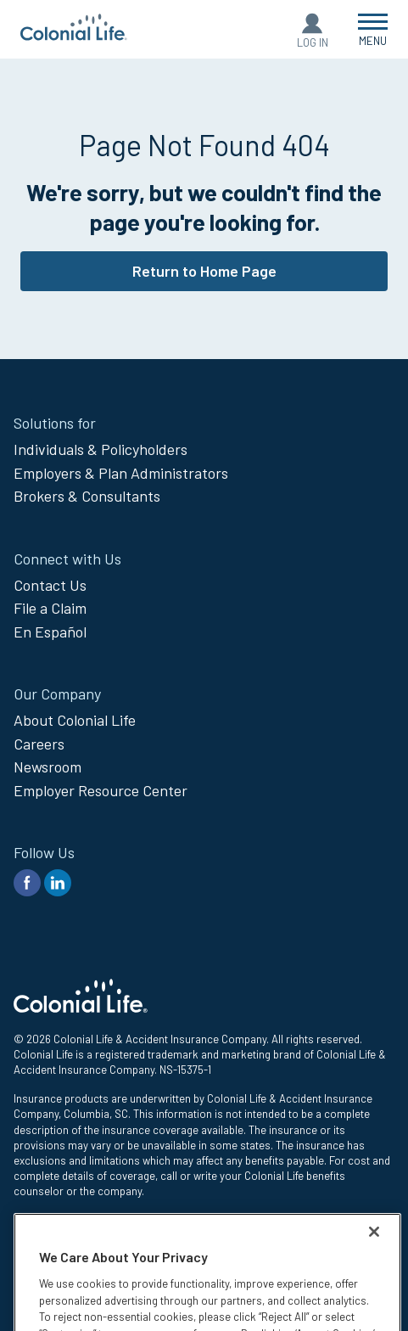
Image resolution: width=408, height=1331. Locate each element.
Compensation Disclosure (77, 1259)
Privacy (31, 1220)
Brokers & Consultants (87, 495)
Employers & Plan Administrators (121, 472)
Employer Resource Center (100, 790)
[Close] (374, 1295)
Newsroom (47, 766)
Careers (39, 743)
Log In (312, 42)
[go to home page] (73, 34)
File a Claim (50, 607)
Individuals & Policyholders (100, 449)
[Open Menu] (373, 29)
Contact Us (50, 585)
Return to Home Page (204, 270)
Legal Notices (47, 1240)
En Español (50, 631)
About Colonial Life (75, 719)
